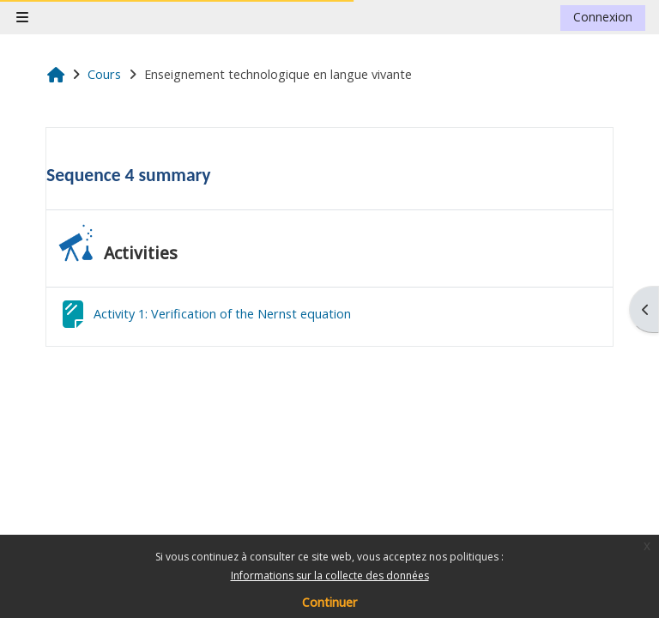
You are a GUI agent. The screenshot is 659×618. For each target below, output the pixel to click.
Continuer (329, 602)
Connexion (602, 17)
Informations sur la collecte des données (330, 575)
